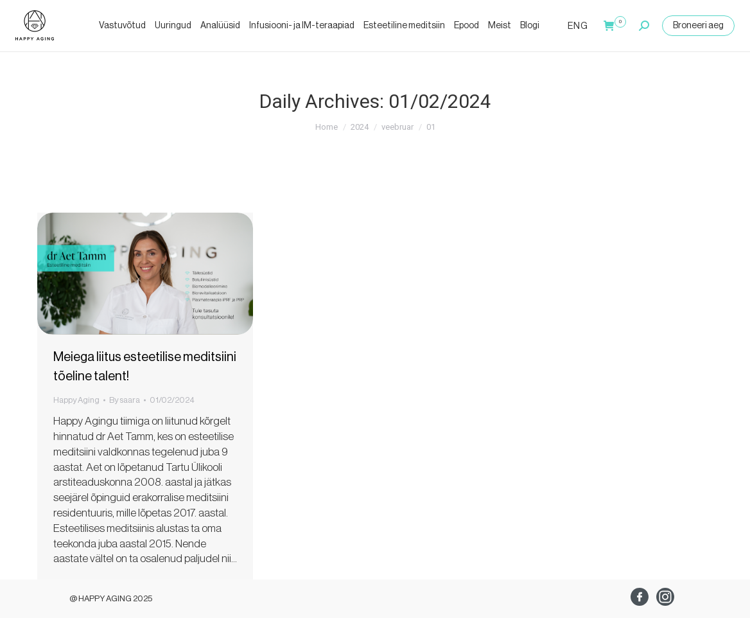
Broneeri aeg (698, 25)
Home (326, 127)
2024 (360, 127)
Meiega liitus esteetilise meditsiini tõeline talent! (144, 367)
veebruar (397, 127)
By (124, 400)
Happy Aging (76, 400)
